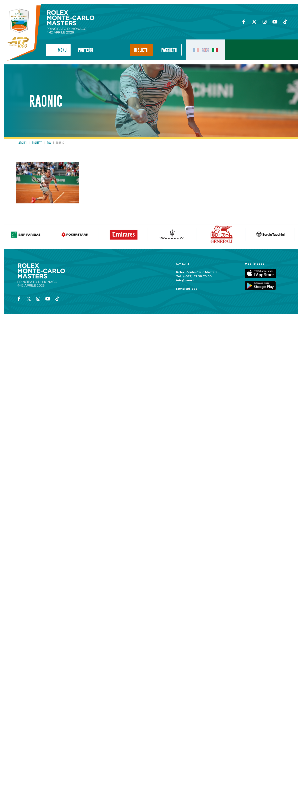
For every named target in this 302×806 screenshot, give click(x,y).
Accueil (23, 143)
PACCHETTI (169, 50)
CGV (49, 143)
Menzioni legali (187, 288)
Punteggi (85, 50)
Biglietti (141, 50)
